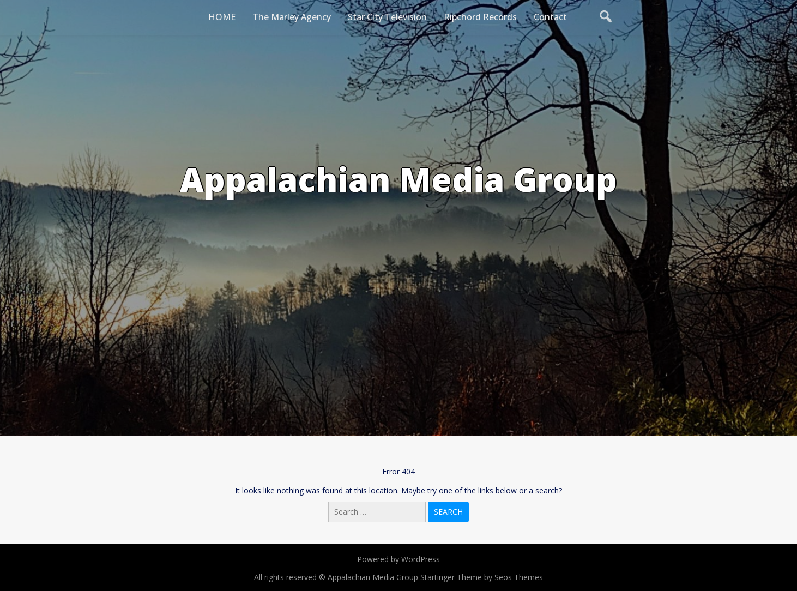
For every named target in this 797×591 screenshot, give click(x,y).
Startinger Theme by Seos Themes (481, 577)
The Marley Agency (291, 17)
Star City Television (387, 17)
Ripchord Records (480, 17)
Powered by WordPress (398, 559)
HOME (222, 17)
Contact (550, 17)
